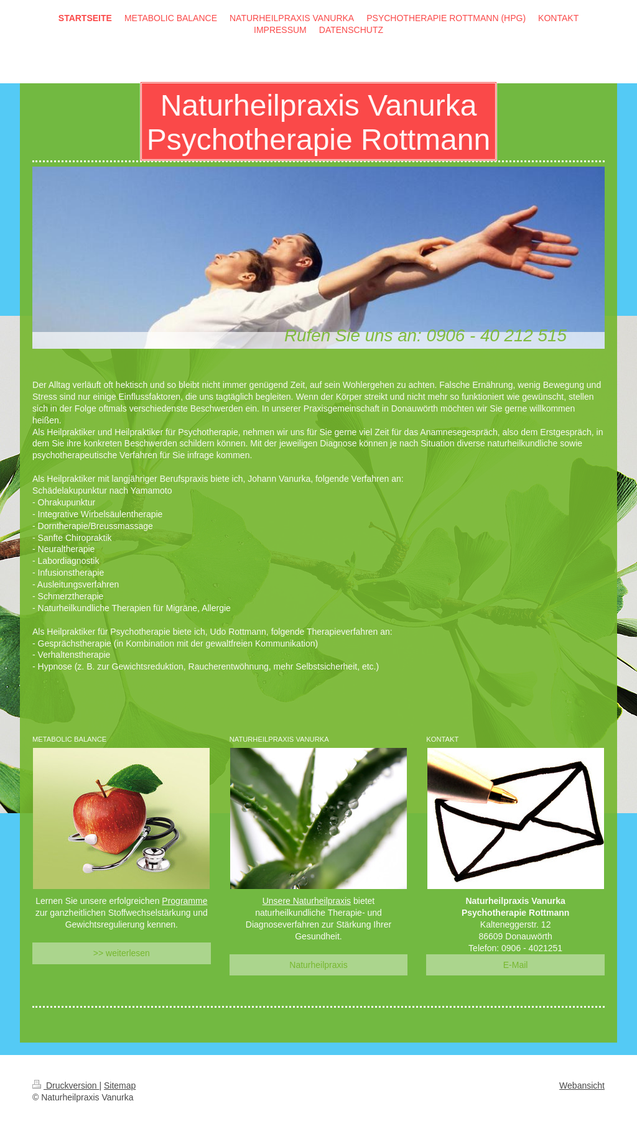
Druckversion (65, 1085)
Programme (184, 901)
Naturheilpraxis (318, 965)
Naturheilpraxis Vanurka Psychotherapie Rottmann (318, 122)
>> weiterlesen (121, 953)
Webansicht (582, 1085)
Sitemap (120, 1085)
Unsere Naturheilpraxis (307, 901)
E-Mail (515, 965)
